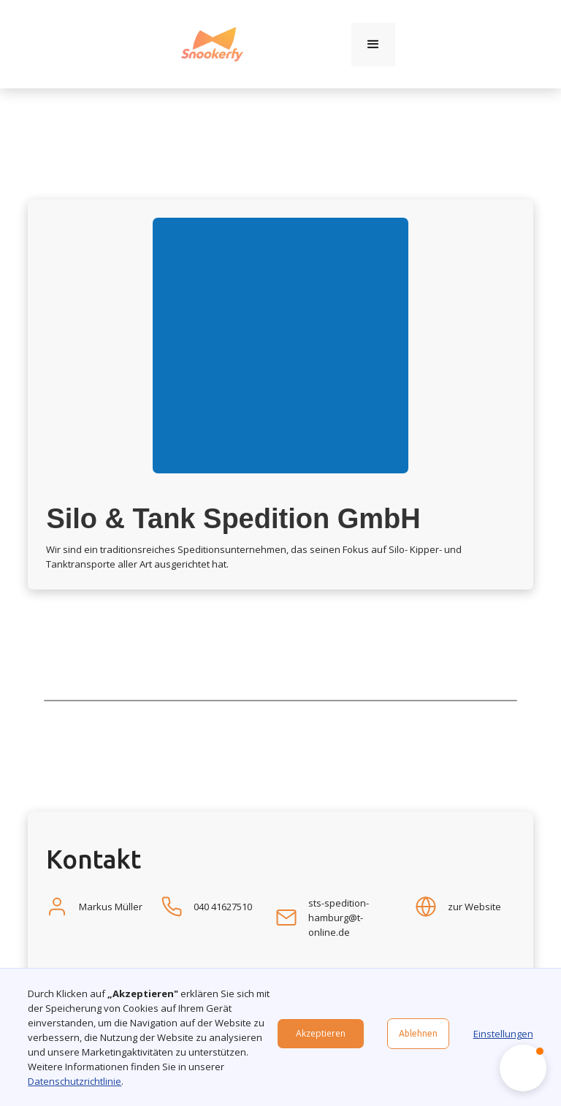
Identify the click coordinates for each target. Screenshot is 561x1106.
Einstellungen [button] (503, 1033)
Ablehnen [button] (418, 1033)
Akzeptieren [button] (321, 1033)
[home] (212, 44)
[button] (373, 44)
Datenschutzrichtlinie (74, 1081)
